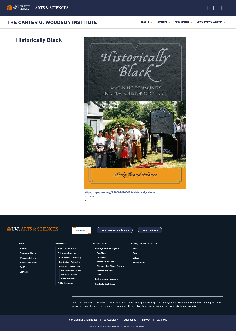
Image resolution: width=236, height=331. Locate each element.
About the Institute (67, 248)
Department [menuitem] (183, 23)
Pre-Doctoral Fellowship (69, 262)
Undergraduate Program (107, 248)
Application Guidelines (69, 274)
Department (100, 243)
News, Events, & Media (144, 243)
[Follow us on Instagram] (217, 9)
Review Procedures (68, 278)
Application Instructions (69, 266)
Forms (100, 274)
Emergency (130, 320)
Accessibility (111, 320)
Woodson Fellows (28, 257)
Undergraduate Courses (106, 279)
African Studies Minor (106, 261)
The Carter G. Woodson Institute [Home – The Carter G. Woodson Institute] (52, 22)
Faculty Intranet (150, 230)
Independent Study (105, 270)
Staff (22, 267)
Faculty (23, 248)
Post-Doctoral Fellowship (70, 257)
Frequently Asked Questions (71, 270)
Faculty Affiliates (28, 253)
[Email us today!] (222, 9)
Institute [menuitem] (163, 23)
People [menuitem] (146, 23)
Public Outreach (65, 283)
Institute (60, 243)
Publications (139, 262)
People (22, 243)
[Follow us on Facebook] (213, 9)
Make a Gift (81, 230)
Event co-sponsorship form (114, 230)
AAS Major (101, 253)
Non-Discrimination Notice (83, 320)
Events (136, 253)
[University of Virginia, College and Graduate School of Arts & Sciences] (37, 8)
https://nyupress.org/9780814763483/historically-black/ (120, 192)
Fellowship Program (67, 253)
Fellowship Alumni (28, 262)
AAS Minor (101, 257)
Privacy (146, 320)
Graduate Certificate (105, 283)
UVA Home (162, 320)
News (135, 248)
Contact (24, 271)
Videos (136, 257)
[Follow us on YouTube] (227, 9)
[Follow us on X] (208, 9)
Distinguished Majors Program (110, 266)
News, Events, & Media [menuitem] (210, 23)
